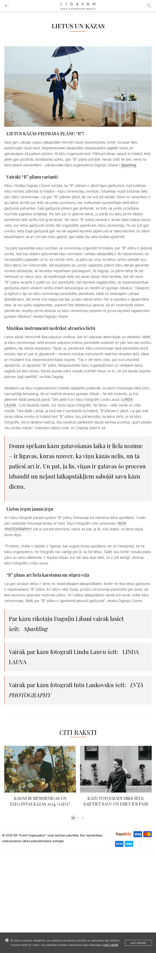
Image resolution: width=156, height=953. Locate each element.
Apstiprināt (138, 943)
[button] (73, 818)
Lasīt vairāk (110, 945)
